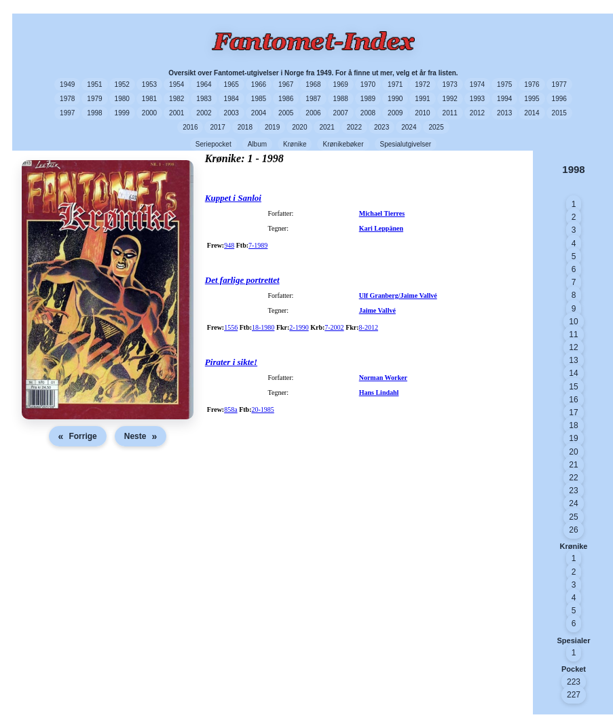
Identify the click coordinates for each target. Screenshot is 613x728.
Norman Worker (383, 377)
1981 (149, 98)
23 (573, 490)
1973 (450, 84)
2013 (504, 113)
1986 (285, 98)
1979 (94, 98)
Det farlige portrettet (242, 280)
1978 (67, 98)
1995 (531, 98)
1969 (340, 84)
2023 (381, 127)
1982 (176, 98)
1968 (312, 84)
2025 (435, 127)
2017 (217, 127)
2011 (450, 113)
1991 (422, 98)
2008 (367, 113)
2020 (299, 127)
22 (573, 477)
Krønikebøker (342, 144)
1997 (67, 113)
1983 (203, 98)
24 (573, 503)
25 (573, 517)
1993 (477, 98)
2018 (245, 127)
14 (573, 373)
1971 (395, 84)
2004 (258, 113)
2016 (190, 127)
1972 (422, 84)
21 (573, 465)
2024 (408, 127)
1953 (149, 84)
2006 (312, 113)
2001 (176, 113)
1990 (395, 98)
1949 (67, 84)
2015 (559, 113)
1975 (504, 84)
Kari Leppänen (381, 228)
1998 (94, 113)
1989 (367, 98)
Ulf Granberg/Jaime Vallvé (398, 295)
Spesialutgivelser (406, 144)
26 (573, 530)
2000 (149, 113)
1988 (340, 98)
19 (573, 438)
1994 (504, 98)
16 (573, 399)
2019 (272, 127)
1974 (477, 84)
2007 (340, 113)
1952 (122, 84)
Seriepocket (213, 144)
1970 (367, 84)
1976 (531, 84)
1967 (285, 84)
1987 (312, 98)
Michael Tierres (382, 213)
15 (573, 386)
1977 (559, 84)
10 (573, 321)
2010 (422, 113)
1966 (258, 84)
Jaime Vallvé (377, 310)
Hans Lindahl (379, 392)
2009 (395, 113)
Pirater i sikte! (231, 362)
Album (257, 144)
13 (573, 360)
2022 (354, 127)
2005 (285, 113)
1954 (176, 84)
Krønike (294, 144)
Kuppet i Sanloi (233, 198)
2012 (477, 113)
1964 (203, 84)
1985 (258, 98)
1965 (231, 84)
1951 (94, 84)
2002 (203, 113)
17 (573, 412)
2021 (326, 127)
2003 (231, 113)
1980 (122, 98)
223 (573, 682)
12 (573, 347)
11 (573, 334)
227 (573, 695)
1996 (559, 98)
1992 (450, 98)
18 (573, 425)
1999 (122, 113)
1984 (231, 98)
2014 (531, 113)
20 (573, 452)
